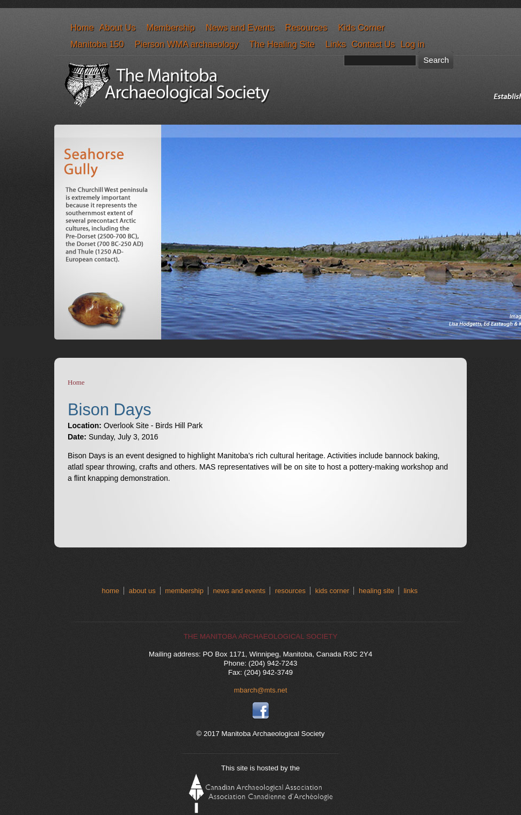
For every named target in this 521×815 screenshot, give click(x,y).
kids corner (332, 591)
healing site (376, 591)
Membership (170, 27)
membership (184, 591)
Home (82, 27)
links (410, 591)
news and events (239, 591)
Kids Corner (361, 27)
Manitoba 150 (97, 44)
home (111, 591)
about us (142, 591)
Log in (413, 44)
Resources (306, 27)
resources (290, 591)
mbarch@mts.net (260, 690)
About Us (117, 27)
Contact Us (373, 44)
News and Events (240, 27)
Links (335, 44)
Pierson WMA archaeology (187, 44)
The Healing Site (282, 44)
